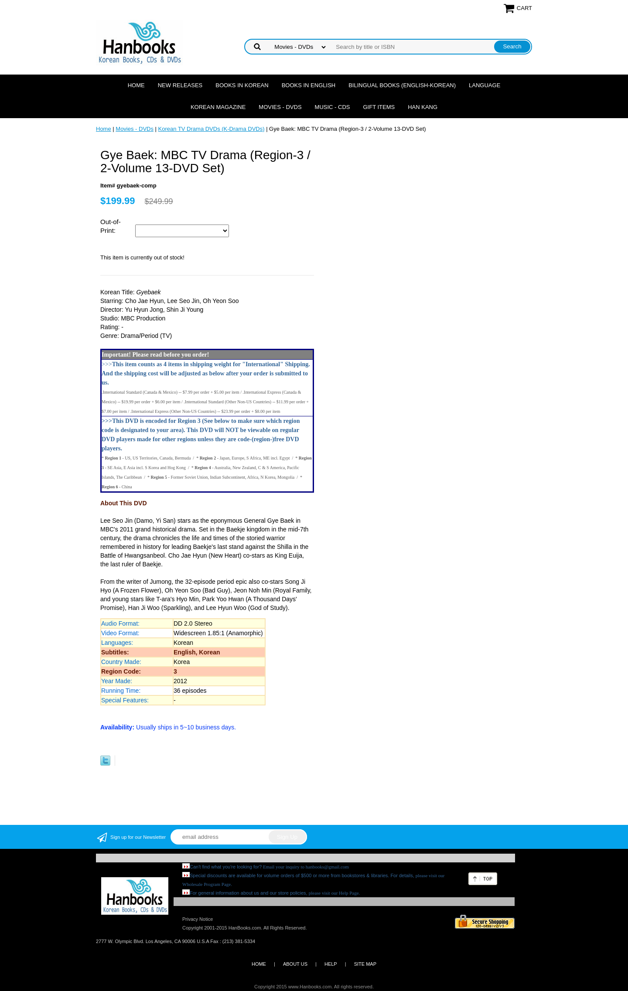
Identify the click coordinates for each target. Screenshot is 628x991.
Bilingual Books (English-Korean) (402, 85)
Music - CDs (332, 107)
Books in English (309, 85)
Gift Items (379, 107)
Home (136, 85)
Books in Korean (241, 85)
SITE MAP (365, 964)
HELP (330, 964)
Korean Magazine (218, 107)
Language (484, 85)
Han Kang (422, 107)
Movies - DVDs (280, 107)
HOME (259, 964)
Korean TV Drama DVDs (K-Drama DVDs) (211, 129)
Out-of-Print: (110, 226)
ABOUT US (295, 964)
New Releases (180, 85)
